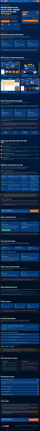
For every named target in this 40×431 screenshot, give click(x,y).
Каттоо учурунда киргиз (30, 20)
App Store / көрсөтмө (24, 227)
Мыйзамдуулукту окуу (5, 21)
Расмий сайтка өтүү (33, 419)
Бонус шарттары (14, 21)
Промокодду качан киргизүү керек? (20, 386)
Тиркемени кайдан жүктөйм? (20, 391)
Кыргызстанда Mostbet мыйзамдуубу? (20, 379)
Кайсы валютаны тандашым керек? (20, 389)
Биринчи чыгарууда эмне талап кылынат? (20, 394)
